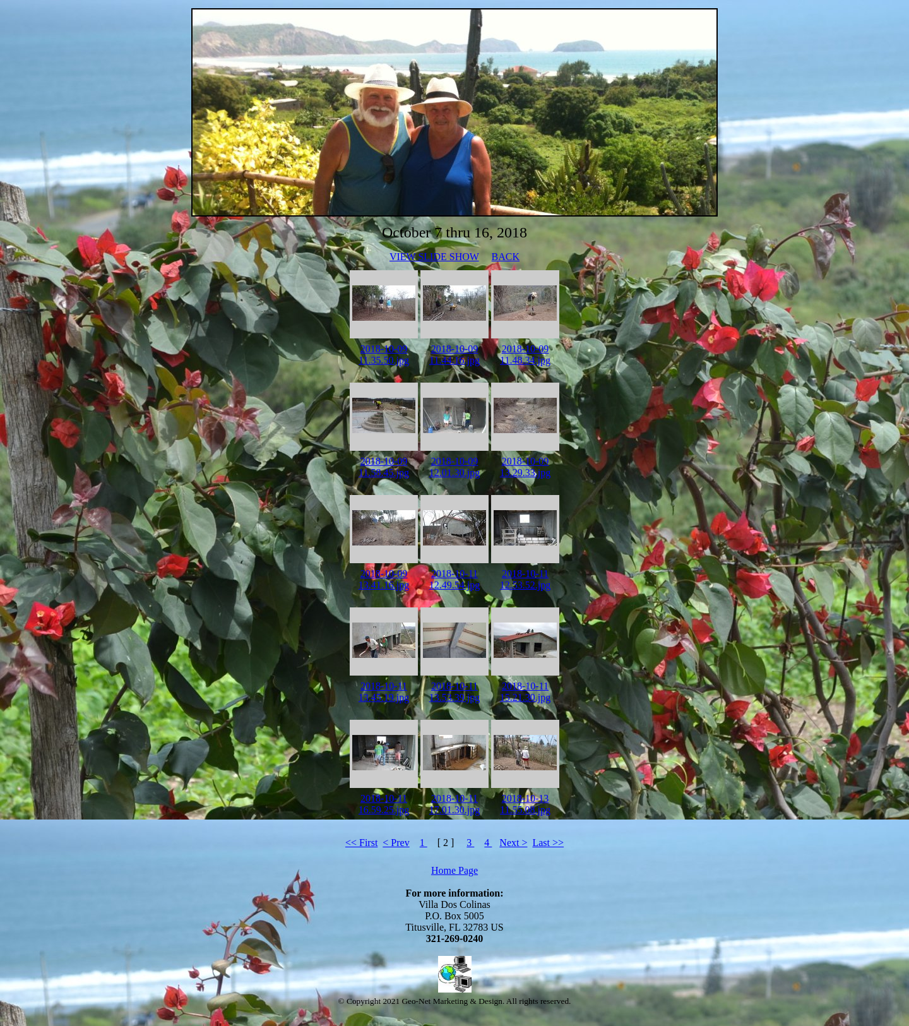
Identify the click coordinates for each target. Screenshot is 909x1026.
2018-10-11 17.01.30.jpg (454, 804)
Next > (513, 842)
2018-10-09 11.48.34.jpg (525, 354)
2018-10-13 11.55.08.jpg (525, 804)
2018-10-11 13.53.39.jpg (454, 692)
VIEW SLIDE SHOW (434, 256)
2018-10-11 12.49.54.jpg (454, 579)
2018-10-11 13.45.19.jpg (384, 692)
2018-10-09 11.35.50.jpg (384, 354)
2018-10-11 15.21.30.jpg (525, 692)
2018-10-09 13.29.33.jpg (525, 467)
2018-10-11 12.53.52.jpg (525, 579)
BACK (506, 256)
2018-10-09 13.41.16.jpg (384, 579)
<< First (361, 842)
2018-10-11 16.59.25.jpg (384, 804)
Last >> (548, 842)
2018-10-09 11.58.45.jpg (384, 467)
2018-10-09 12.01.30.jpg (454, 467)
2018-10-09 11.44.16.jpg (454, 354)
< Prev (396, 842)
